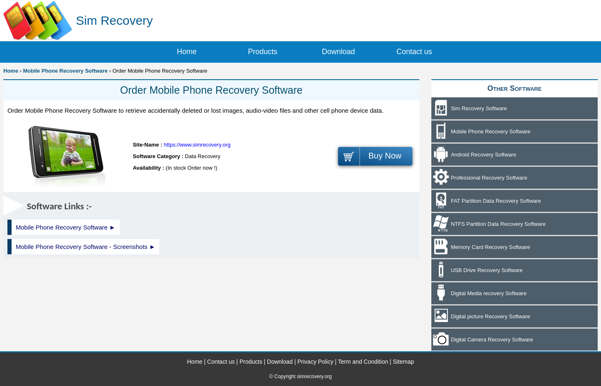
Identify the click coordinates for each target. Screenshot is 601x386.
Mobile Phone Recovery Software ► (66, 227)
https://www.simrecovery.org (197, 145)
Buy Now (384, 155)
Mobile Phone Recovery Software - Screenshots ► (85, 246)
